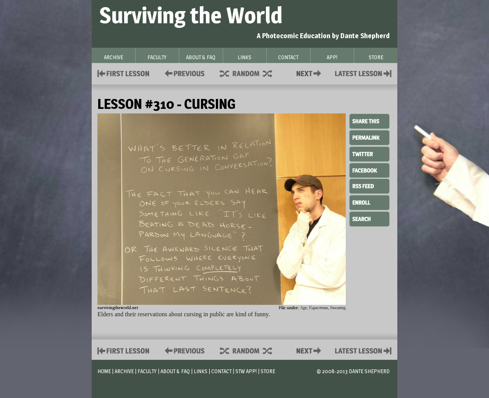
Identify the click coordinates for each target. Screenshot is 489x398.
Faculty (147, 371)
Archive (124, 371)
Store (268, 371)
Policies (183, 73)
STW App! (246, 371)
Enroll (369, 202)
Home (104, 371)
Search (369, 218)
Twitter (369, 154)
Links (200, 371)
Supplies (251, 73)
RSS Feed (369, 186)
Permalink (369, 137)
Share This (369, 121)
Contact (310, 73)
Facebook (369, 170)
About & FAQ (175, 371)
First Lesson (123, 73)
